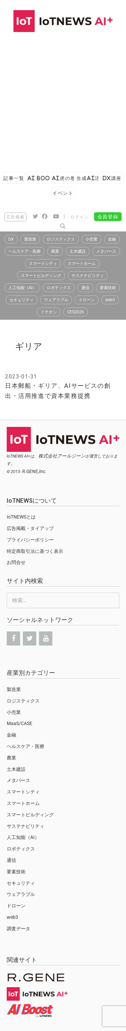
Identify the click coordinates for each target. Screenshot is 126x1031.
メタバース (106, 251)
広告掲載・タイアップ (30, 528)
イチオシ (49, 312)
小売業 (91, 239)
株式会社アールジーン (61, 456)
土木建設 (78, 251)
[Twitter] (29, 638)
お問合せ (16, 562)
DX (11, 239)
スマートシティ (43, 263)
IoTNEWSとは (21, 517)
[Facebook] (13, 638)
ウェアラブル (56, 300)
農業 (55, 251)
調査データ (18, 928)
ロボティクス (59, 287)
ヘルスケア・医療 (24, 251)
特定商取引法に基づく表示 (35, 551)
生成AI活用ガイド (88, 178)
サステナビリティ (88, 275)
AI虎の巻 (63, 178)
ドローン (87, 300)
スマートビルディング (41, 275)
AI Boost (39, 178)
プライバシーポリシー (30, 539)
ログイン (80, 217)
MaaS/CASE (19, 723)
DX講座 (112, 178)
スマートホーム (82, 263)
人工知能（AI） (22, 287)
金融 (112, 239)
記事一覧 (13, 178)
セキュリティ (21, 300)
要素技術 (108, 287)
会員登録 (107, 216)
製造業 (30, 239)
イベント (62, 192)
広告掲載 (15, 217)
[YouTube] (45, 638)
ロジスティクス (61, 239)
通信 (85, 287)
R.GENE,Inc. (34, 471)
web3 (110, 300)
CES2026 (75, 312)
